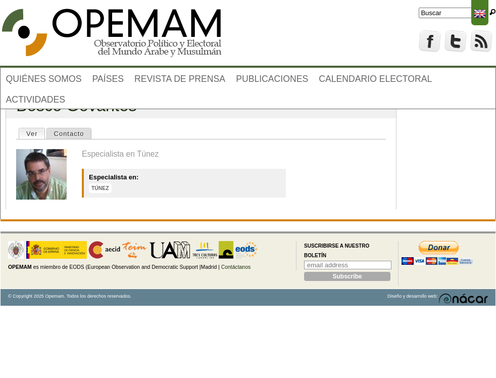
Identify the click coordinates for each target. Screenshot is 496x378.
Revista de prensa (179, 79)
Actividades (36, 99)
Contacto (69, 133)
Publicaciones (272, 79)
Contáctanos (236, 267)
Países (108, 79)
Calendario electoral (375, 79)
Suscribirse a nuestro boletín (336, 251)
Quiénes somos (44, 79)
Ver (35, 133)
